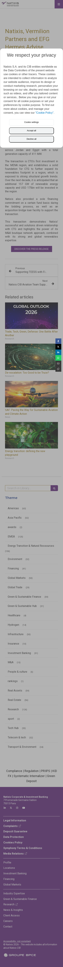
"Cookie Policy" (44, 112)
